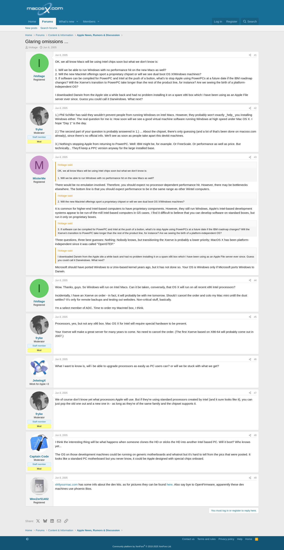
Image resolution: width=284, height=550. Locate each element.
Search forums (48, 28)
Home (32, 21)
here (170, 484)
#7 (255, 393)
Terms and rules (206, 539)
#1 (255, 55)
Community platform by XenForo (142, 546)
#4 (255, 280)
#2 (255, 108)
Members (89, 21)
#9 (255, 477)
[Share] (250, 55)
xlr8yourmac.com (66, 484)
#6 (255, 359)
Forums (47, 21)
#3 (255, 157)
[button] (77, 21)
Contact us (188, 539)
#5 (255, 317)
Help (239, 539)
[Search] (250, 21)
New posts (31, 28)
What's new (66, 21)
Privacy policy (226, 539)
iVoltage (33, 47)
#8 (255, 435)
